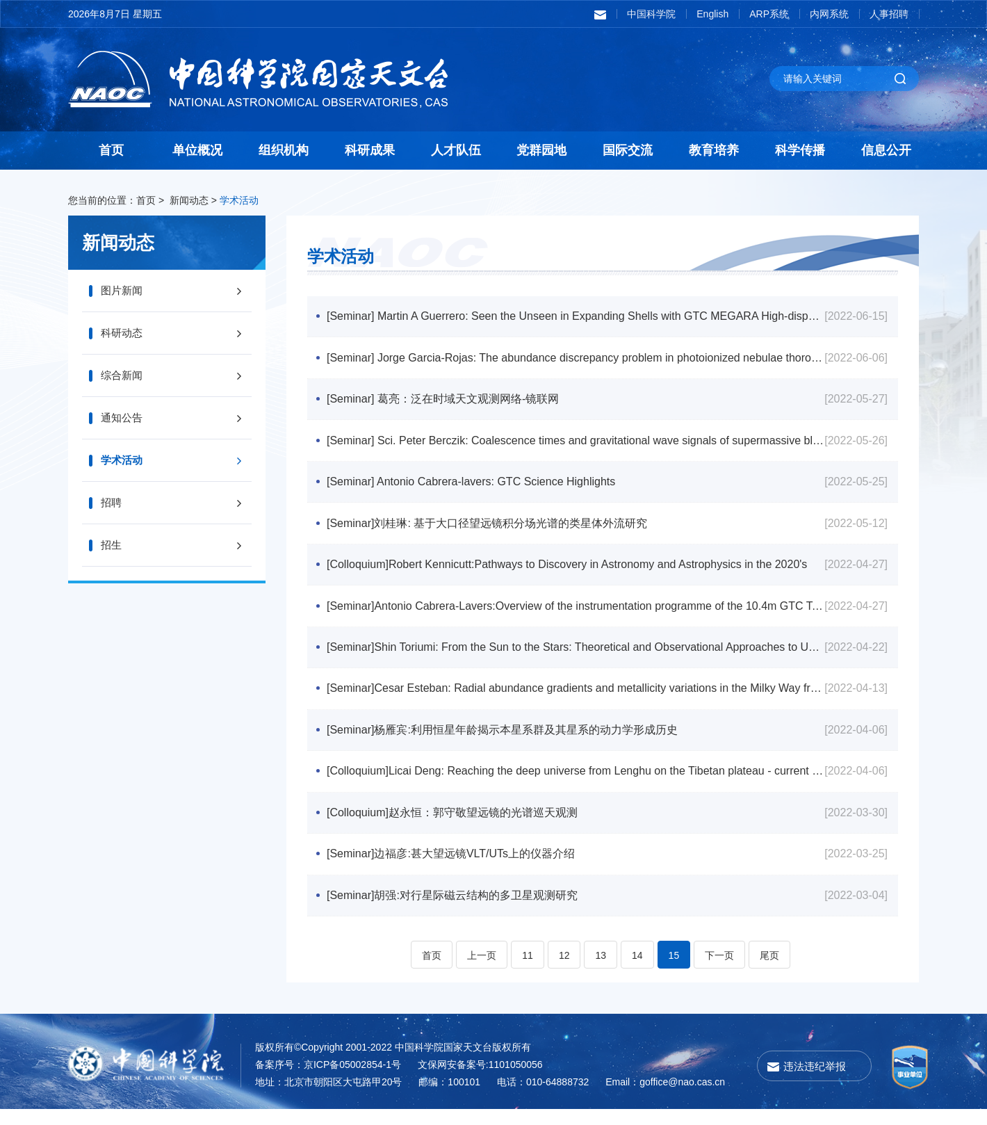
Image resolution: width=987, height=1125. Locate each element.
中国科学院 (651, 13)
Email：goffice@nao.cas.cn (665, 1097)
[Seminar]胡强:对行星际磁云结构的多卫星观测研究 (453, 910)
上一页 (481, 971)
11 (527, 971)
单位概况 (197, 150)
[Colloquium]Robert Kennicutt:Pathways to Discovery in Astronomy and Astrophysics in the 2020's (568, 571)
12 (564, 971)
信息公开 (886, 150)
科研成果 (370, 150)
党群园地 (541, 150)
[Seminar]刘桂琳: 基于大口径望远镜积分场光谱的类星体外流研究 (488, 529)
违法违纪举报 (814, 1082)
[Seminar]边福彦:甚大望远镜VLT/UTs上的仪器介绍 (452, 868)
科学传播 (800, 150)
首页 (111, 150)
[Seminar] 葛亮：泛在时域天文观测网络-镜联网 (444, 401)
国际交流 (628, 150)
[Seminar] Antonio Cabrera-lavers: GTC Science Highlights (472, 486)
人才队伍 (456, 150)
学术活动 (239, 200)
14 (637, 971)
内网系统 (829, 13)
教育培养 (714, 150)
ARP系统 (769, 13)
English (712, 13)
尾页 (769, 971)
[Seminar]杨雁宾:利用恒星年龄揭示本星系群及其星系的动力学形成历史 (503, 741)
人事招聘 (889, 13)
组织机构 (284, 150)
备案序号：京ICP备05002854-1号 (328, 1080)
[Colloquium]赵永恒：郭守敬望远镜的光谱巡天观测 (453, 826)
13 (600, 971)
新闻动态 (189, 200)
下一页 (719, 971)
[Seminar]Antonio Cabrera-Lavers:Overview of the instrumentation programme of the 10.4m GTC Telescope (571, 614)
